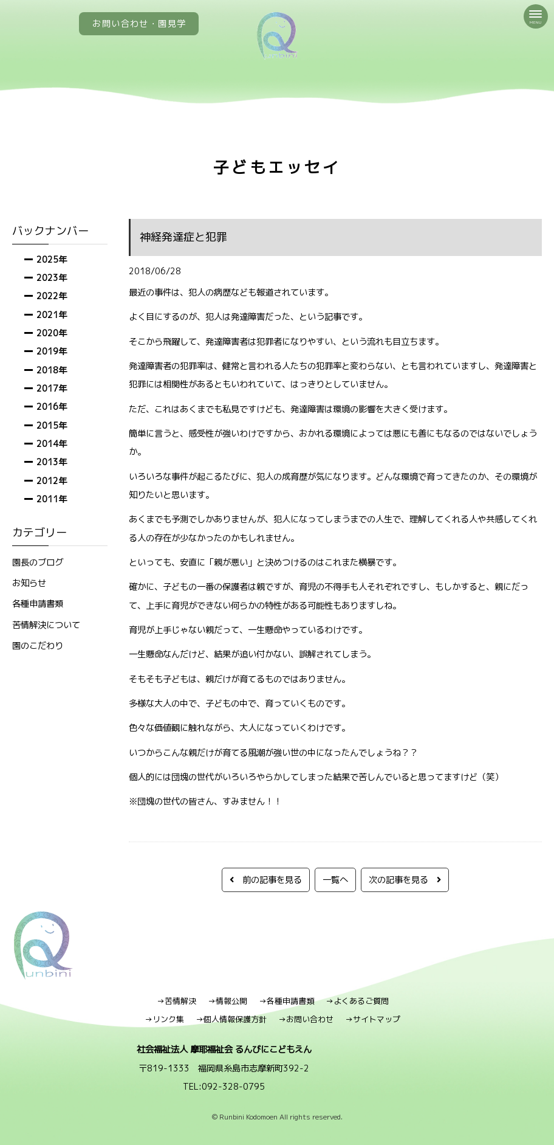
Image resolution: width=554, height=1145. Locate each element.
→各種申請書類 (286, 1000)
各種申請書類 (37, 603)
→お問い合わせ (305, 1019)
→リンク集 (164, 1019)
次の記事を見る (405, 879)
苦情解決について (46, 624)
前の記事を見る (266, 879)
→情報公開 (227, 1000)
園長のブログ (37, 562)
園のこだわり (37, 645)
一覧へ (335, 879)
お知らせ (29, 582)
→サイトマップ (372, 1019)
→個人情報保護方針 (231, 1019)
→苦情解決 (176, 1000)
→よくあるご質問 (357, 1000)
